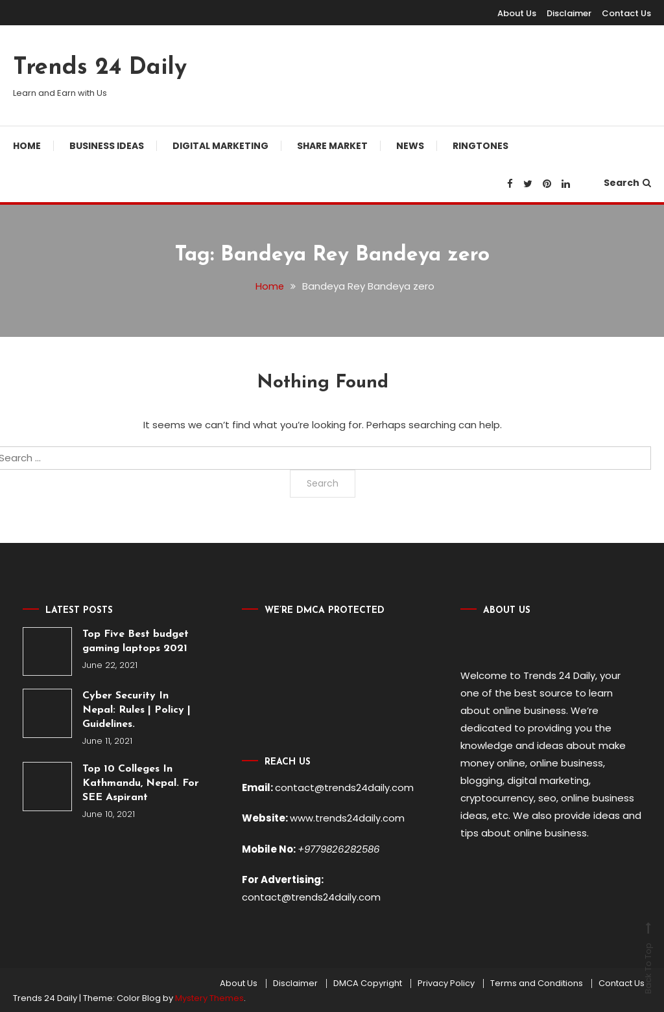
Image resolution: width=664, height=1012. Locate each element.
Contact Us (626, 13)
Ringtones (480, 145)
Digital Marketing (220, 145)
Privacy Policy (446, 981)
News (410, 145)
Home (27, 145)
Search (627, 182)
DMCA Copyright (367, 981)
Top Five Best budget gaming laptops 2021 (135, 641)
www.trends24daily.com (347, 818)
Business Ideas (106, 145)
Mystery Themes (209, 997)
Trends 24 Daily (100, 68)
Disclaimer (569, 13)
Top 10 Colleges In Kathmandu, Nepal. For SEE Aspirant (140, 783)
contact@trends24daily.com (344, 787)
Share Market (332, 145)
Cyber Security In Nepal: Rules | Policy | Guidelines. (136, 710)
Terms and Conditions (536, 981)
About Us (516, 13)
